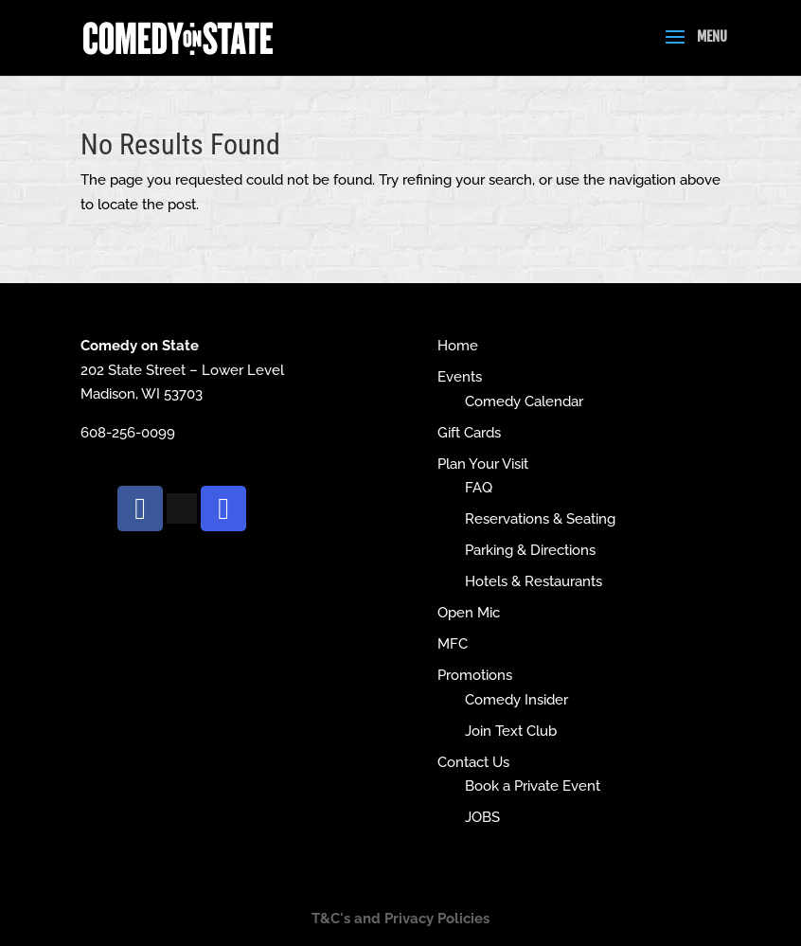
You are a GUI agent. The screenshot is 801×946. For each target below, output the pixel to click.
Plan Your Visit (482, 464)
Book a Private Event (532, 785)
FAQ (478, 487)
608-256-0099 (127, 432)
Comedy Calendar (524, 401)
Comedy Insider (516, 699)
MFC (452, 643)
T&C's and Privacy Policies (401, 918)
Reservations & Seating (540, 518)
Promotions (474, 675)
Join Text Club (511, 731)
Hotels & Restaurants (533, 581)
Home (457, 345)
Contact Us (473, 762)
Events (459, 376)
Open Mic (468, 612)
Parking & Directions (530, 550)
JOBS (482, 817)
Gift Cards (469, 432)
